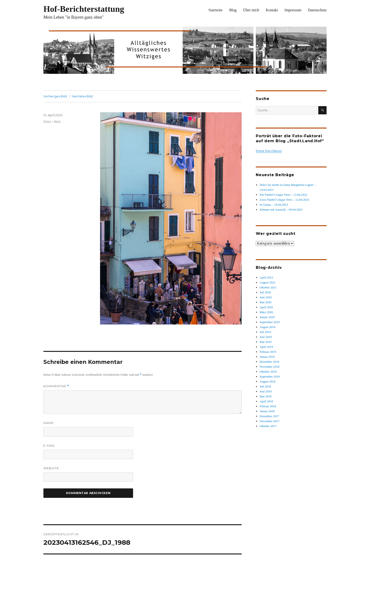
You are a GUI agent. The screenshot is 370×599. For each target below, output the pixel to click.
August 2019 (267, 327)
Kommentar (56, 386)
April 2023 (266, 277)
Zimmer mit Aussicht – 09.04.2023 (281, 209)
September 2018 (270, 376)
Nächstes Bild (82, 96)
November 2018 (269, 366)
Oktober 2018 (268, 371)
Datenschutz (317, 10)
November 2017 (269, 421)
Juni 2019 (266, 337)
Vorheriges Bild (55, 96)
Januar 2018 (267, 411)
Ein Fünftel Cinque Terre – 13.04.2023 (283, 194)
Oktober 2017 (268, 426)
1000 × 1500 (52, 122)
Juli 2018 (265, 386)
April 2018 (266, 401)
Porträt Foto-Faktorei (269, 151)
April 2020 (266, 307)
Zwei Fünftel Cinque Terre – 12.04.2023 (284, 199)
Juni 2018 (266, 391)
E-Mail (49, 445)
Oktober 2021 (268, 287)
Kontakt (272, 10)
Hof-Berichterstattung (83, 9)
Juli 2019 (265, 332)
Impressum (293, 10)
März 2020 (266, 312)
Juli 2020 (265, 292)
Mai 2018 (265, 396)
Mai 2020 (265, 302)
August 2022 (267, 282)
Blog (232, 10)
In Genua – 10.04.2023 (274, 204)
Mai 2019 (265, 342)
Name (48, 423)
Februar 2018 (268, 406)
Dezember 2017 (269, 416)
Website (51, 468)
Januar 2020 (267, 317)
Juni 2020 (266, 297)
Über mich (251, 10)
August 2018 (267, 381)
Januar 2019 (267, 356)
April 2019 (266, 347)
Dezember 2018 (269, 361)
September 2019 (270, 322)
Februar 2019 (268, 352)
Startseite (216, 10)
